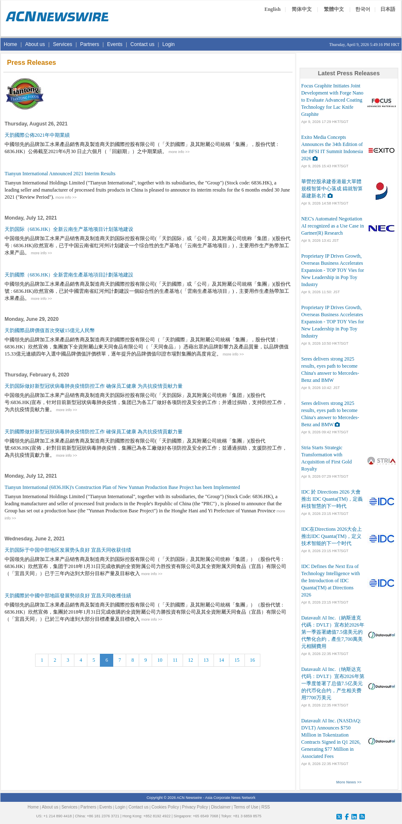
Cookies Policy (165, 807)
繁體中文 (334, 9)
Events (114, 44)
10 (159, 660)
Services (62, 44)
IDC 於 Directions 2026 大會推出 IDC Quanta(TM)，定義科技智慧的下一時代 (332, 499)
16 (252, 660)
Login (169, 44)
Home (10, 44)
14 (221, 660)
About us (35, 44)
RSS (265, 807)
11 (175, 660)
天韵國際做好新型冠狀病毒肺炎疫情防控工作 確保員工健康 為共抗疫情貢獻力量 (94, 432)
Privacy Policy (195, 807)
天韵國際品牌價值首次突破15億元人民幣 (50, 330)
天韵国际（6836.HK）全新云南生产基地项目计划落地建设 (69, 229)
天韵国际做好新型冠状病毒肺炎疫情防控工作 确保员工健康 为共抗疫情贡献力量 (94, 386)
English (273, 9)
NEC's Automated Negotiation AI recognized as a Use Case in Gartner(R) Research (332, 226)
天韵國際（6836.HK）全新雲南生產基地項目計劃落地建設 (69, 275)
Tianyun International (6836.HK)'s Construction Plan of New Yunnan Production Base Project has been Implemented (122, 487)
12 (190, 660)
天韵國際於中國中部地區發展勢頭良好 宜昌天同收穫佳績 (68, 596)
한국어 (362, 9)
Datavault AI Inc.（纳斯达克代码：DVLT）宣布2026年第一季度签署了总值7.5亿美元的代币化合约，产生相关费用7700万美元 (332, 683)
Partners (89, 44)
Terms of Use (246, 807)
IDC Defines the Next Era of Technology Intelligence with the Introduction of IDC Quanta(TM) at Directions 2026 (330, 580)
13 (206, 660)
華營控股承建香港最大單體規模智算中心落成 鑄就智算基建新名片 (332, 189)
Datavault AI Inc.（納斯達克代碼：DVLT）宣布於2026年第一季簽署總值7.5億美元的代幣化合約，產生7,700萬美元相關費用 (332, 632)
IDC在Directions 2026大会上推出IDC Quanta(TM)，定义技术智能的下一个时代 (331, 536)
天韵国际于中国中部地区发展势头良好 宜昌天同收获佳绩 (68, 550)
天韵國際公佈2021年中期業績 (37, 135)
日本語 (387, 9)
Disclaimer (221, 807)
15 (236, 660)
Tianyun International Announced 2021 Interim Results (60, 174)
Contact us (142, 44)
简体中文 (302, 9)
